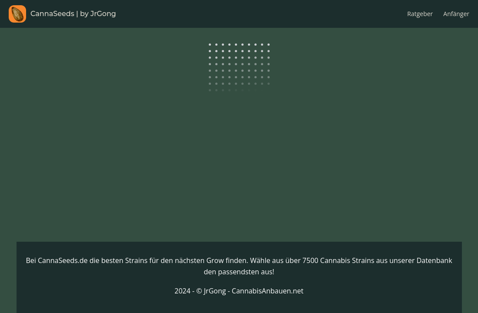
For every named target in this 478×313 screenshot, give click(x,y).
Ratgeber (420, 14)
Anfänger (456, 14)
